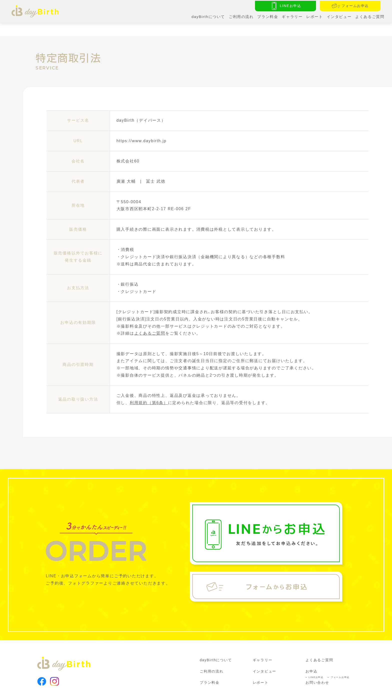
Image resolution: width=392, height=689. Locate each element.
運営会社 (43, 682)
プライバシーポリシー (87, 682)
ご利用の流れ (239, 16)
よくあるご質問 (369, 16)
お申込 (311, 657)
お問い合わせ (317, 668)
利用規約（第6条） (149, 388)
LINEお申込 (316, 662)
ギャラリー (291, 16)
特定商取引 (115, 682)
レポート (314, 16)
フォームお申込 (340, 662)
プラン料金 (266, 16)
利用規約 (60, 682)
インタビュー (338, 16)
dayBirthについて (207, 16)
